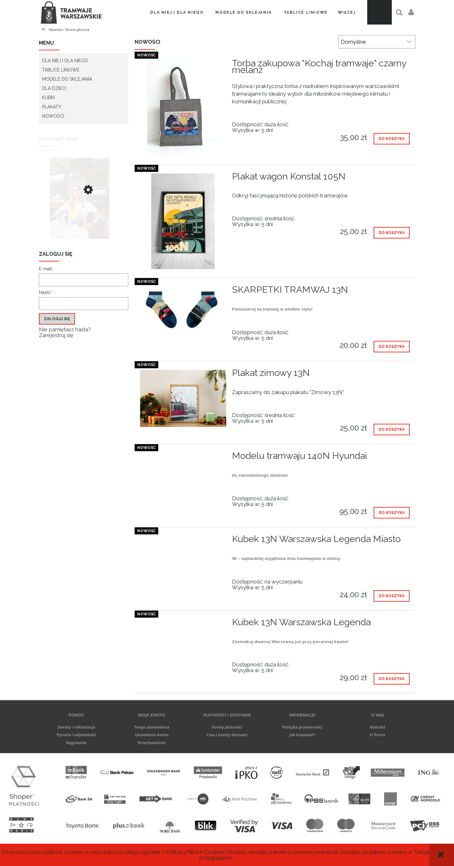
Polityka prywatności (302, 727)
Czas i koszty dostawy (227, 735)
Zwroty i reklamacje (76, 727)
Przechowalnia (152, 742)
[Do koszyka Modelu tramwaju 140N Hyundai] (392, 512)
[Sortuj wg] (376, 41)
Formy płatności (227, 727)
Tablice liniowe (60, 69)
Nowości (53, 116)
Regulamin (76, 742)
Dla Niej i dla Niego (65, 60)
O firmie (377, 735)
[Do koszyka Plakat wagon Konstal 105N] (392, 233)
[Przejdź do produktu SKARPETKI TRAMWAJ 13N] (183, 310)
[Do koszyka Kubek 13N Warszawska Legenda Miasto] (392, 596)
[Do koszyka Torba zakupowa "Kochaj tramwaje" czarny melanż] (392, 138)
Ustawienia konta (152, 735)
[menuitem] (177, 12)
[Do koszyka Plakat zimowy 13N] (392, 429)
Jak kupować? (302, 735)
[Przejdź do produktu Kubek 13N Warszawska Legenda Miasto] (183, 541)
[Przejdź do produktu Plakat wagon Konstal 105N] (183, 221)
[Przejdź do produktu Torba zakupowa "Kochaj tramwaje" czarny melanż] (183, 108)
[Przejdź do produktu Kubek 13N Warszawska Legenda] (183, 624)
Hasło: (45, 292)
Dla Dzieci (54, 88)
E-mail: (46, 268)
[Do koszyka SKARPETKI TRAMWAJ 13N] (392, 346)
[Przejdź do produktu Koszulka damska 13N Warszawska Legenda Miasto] (83, 211)
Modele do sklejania (67, 79)
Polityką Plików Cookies (195, 852)
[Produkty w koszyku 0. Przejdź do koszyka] (379, 12)
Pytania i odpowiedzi (76, 735)
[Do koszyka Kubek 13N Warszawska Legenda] (392, 679)
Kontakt (377, 727)
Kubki (48, 97)
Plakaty (51, 106)
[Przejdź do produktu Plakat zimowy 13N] (183, 398)
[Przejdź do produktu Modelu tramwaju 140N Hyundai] (183, 457)
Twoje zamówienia (151, 727)
